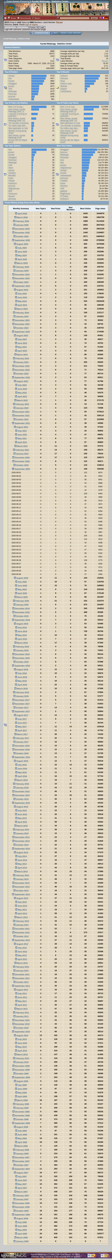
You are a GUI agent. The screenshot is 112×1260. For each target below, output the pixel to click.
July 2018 (21, 673)
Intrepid (11, 76)
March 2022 (21, 400)
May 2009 (21, 1093)
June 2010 (21, 1043)
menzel (11, 170)
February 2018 (21, 692)
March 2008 (21, 1146)
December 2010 (20, 1020)
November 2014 (21, 841)
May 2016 (21, 772)
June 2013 (21, 906)
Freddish (64, 181)
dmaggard (12, 83)
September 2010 (21, 1032)
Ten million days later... (17, 126)
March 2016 (21, 780)
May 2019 (21, 635)
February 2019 (21, 646)
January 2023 (21, 362)
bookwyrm (12, 183)
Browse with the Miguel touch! (17, 141)
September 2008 (21, 1123)
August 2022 (21, 381)
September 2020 (21, 469)
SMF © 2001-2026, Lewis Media (56, 1258)
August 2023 (21, 335)
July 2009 (21, 1085)
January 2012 (21, 971)
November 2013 (21, 887)
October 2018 (21, 662)
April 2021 (21, 442)
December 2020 (20, 457)
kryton (10, 178)
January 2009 (21, 1108)
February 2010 (21, 1058)
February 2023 (21, 358)
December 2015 (20, 791)
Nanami (11, 196)
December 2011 (20, 974)
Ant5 (10, 89)
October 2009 (21, 1073)
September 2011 (21, 986)
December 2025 (20, 229)
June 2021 (21, 435)
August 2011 (21, 990)
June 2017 (21, 723)
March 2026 (21, 217)
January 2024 (21, 316)
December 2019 (20, 608)
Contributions (65, 91)
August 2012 (21, 944)
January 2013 (21, 925)
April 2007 (21, 1188)
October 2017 (21, 707)
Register (76, 33)
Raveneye (12, 94)
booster (11, 81)
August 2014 (21, 852)
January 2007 (21, 1199)
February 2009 (21, 1104)
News (62, 81)
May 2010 (21, 1047)
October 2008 (21, 1119)
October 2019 (21, 616)
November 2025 (21, 232)
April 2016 (21, 776)
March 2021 (21, 446)
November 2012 (21, 932)
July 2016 (21, 765)
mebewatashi (13, 99)
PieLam (59, 22)
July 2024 (21, 293)
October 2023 (21, 328)
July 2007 (21, 1176)
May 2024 (21, 301)
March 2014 (21, 871)
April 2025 (21, 259)
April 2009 (21, 1096)
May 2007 (21, 1184)
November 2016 (21, 749)
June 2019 (21, 631)
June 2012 (21, 951)
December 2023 (20, 320)
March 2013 (21, 917)
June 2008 (21, 1134)
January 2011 (21, 1016)
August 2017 (21, 715)
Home (12, 18)
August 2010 (21, 1035)
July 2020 (21, 582)
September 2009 (21, 1077)
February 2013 (21, 921)
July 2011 (21, 993)
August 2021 (21, 427)
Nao (10, 78)
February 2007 (21, 1195)
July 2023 (21, 339)
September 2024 (21, 286)
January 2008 (21, 1153)
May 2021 (21, 438)
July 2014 (21, 856)
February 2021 (21, 450)
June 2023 (21, 343)
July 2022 (21, 385)
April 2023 (21, 351)
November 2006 (21, 1207)
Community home (41, 33)
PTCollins (64, 196)
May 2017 (21, 727)
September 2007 (21, 1169)
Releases (64, 78)
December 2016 (20, 746)
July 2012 (21, 948)
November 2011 (21, 978)
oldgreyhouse (13, 188)
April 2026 (21, 213)
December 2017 (20, 700)
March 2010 (21, 1054)
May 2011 (21, 1001)
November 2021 (21, 415)
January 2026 (21, 225)
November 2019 (21, 612)
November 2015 (21, 795)
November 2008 (21, 1115)
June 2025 (21, 252)
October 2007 (21, 1165)
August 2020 (21, 578)
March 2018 (21, 688)
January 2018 (21, 696)
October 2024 (21, 282)
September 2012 (21, 940)
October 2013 (21, 890)
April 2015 (21, 822)
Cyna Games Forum (17, 1)
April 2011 (21, 1005)
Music (36, 18)
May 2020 (21, 589)
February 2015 (21, 829)
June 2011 (21, 997)
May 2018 (21, 681)
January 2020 (21, 605)
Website (63, 86)
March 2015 (21, 826)
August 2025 (21, 244)
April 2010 (21, 1051)
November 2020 (21, 461)
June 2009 (21, 1089)
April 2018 (21, 685)
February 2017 (21, 738)
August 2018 (21, 669)
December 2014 (20, 837)
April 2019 (21, 639)
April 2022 (21, 396)
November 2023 (21, 324)
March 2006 (21, 1237)
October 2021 (21, 419)
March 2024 (21, 309)
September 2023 (21, 332)
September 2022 (21, 377)
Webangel (12, 91)
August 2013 (21, 898)
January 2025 (21, 271)
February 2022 (21, 404)
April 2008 (21, 1142)
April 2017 (21, 730)
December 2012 (20, 929)
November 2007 (21, 1161)
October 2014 (21, 845)
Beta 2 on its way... (16, 107)
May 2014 (21, 864)
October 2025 (21, 236)
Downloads (24, 18)
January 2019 (21, 650)
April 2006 (21, 1234)
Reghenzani (65, 194)
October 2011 (21, 982)
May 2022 (21, 393)
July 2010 (21, 1039)
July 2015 (21, 810)
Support (63, 89)
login (27, 24)
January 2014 (21, 879)
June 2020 (21, 585)
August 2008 (21, 1127)
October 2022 (21, 374)
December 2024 (20, 274)
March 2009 (21, 1100)
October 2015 (21, 799)
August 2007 (21, 1173)
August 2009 (21, 1081)
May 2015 (21, 818)
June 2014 (21, 860)
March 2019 (21, 643)
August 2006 (21, 1218)
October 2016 (21, 753)
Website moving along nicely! (17, 132)
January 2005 (21, 1241)
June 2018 (21, 677)
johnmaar (12, 199)
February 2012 (21, 967)
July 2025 (21, 248)
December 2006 (20, 1203)
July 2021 (21, 431)
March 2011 (21, 1009)
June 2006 (21, 1226)
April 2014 (21, 868)
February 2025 (21, 267)
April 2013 (21, 913)
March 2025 (21, 263)
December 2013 (20, 883)
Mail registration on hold (18, 128)
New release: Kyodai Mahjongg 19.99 (16, 136)
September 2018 (21, 666)
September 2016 (21, 757)
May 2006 (21, 1230)
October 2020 (21, 465)
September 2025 (21, 240)
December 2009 (20, 1066)
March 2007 (21, 1192)
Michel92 (12, 175)
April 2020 (21, 593)
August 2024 (21, 290)
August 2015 (21, 807)
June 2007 (21, 1180)
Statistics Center (24, 39)
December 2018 (20, 654)
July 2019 (21, 627)
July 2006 (21, 1222)
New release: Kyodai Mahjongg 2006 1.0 (16, 110)
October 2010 (21, 1028)
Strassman (12, 194)
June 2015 (21, 814)
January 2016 (21, 788)
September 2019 (21, 620)
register (35, 24)
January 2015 (21, 833)
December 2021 (20, 412)
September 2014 (21, 849)
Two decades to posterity (18, 123)
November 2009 (21, 1070)
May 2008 (21, 1138)
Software (64, 76)
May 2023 (21, 347)
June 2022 (21, 389)
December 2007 (20, 1157)
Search (64, 33)
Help (55, 33)
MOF (10, 191)
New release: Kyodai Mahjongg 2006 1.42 (16, 119)
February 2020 (21, 601)
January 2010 (21, 1062)
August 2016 (21, 761)
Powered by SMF (37, 1258)
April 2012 (21, 959)
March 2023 (21, 354)
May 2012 (21, 955)
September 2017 (21, 711)
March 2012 (21, 963)
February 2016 (21, 784)
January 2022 (21, 408)
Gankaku (12, 173)
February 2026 (21, 221)
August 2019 (21, 624)
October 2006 (21, 1211)
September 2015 (21, 803)
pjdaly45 (63, 191)
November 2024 (21, 278)
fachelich (64, 186)
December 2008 (20, 1112)
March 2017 (21, 734)
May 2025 (21, 255)
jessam (11, 86)
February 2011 (21, 1012)
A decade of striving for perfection (17, 115)
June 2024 (21, 297)
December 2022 (20, 366)
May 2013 (21, 910)
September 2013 (21, 894)
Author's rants (66, 83)
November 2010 (21, 1024)
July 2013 (21, 902)
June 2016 (21, 768)
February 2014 (21, 875)
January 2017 (21, 742)
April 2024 (21, 305)
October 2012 (21, 936)
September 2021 (21, 423)
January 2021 (21, 454)
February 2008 (21, 1150)
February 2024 (21, 313)
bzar (62, 160)
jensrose (11, 96)
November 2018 (21, 658)
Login (70, 33)
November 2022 (21, 370)
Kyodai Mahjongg (10, 39)
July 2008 (21, 1131)
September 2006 (21, 1214)
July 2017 (21, 719)
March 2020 (21, 597)
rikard (10, 168)
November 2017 (21, 704)
